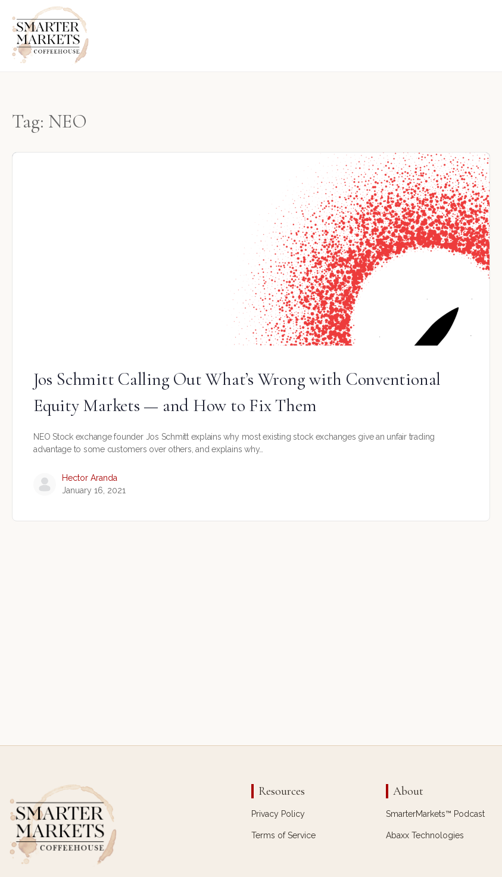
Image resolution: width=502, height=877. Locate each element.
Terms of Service (283, 835)
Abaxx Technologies (425, 835)
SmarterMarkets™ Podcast (435, 814)
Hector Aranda (89, 478)
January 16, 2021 (94, 490)
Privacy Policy (278, 814)
